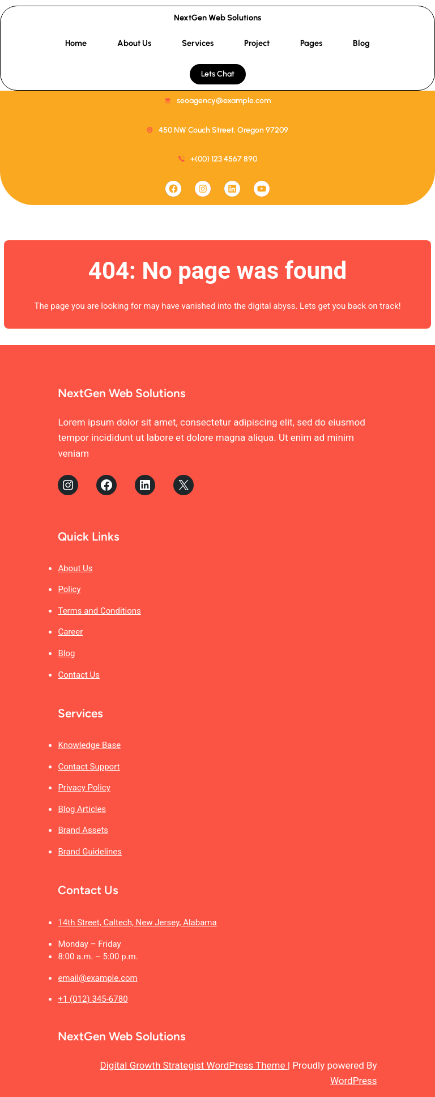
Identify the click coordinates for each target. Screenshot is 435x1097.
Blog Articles (82, 809)
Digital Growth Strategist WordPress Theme (194, 1065)
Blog (66, 653)
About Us (75, 568)
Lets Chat (217, 74)
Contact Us (79, 675)
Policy (69, 589)
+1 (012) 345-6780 (92, 999)
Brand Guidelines (90, 852)
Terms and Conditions (99, 611)
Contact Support (89, 767)
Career (70, 632)
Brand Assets (83, 830)
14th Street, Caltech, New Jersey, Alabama (137, 922)
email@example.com (97, 978)
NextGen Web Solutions (217, 17)
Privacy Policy (84, 788)
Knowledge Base (89, 745)
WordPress (353, 1080)
